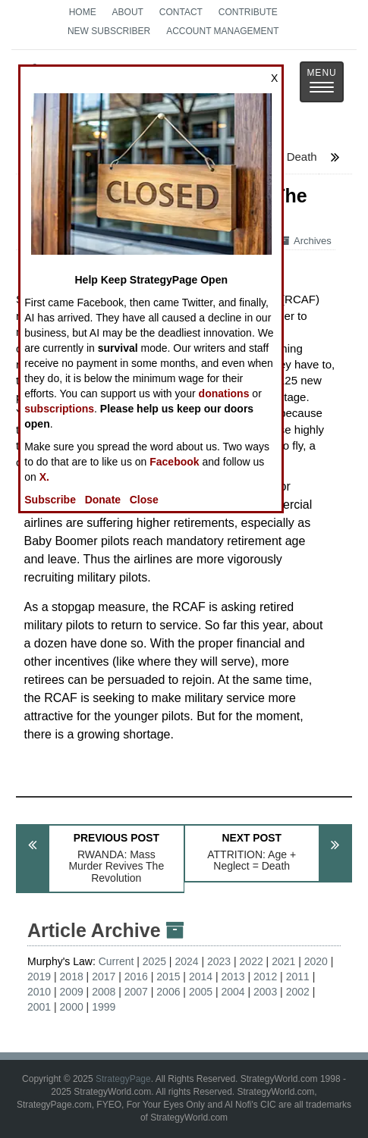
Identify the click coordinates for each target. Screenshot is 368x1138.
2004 (232, 992)
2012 (265, 976)
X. (44, 477)
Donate (103, 500)
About (127, 12)
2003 (265, 992)
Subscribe (50, 500)
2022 (251, 961)
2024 (186, 961)
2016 (136, 976)
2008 (103, 992)
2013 (232, 976)
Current (116, 961)
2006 (168, 992)
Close (144, 500)
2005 (200, 992)
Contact (181, 12)
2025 (154, 961)
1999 (103, 1007)
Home (82, 12)
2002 (298, 992)
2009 (71, 992)
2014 (200, 976)
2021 (283, 961)
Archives (306, 240)
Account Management (222, 31)
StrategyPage (123, 1079)
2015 (168, 976)
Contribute (248, 12)
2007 (136, 992)
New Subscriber (109, 31)
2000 (71, 1007)
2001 (39, 1007)
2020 (316, 961)
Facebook (174, 462)
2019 (39, 976)
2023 (219, 961)
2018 (71, 976)
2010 (39, 992)
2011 (298, 976)
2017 (103, 976)
